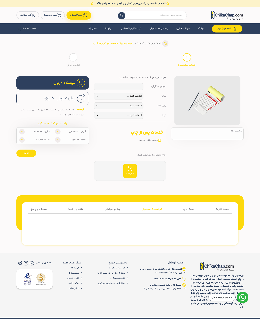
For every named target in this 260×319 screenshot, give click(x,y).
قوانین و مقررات (117, 268)
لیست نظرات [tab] (222, 209)
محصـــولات (74, 273)
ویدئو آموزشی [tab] (113, 209)
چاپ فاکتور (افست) (145, 43)
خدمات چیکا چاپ (227, 29)
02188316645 (27, 29)
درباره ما (108, 28)
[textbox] (152, 15)
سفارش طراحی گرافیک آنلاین (111, 273)
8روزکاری (130, 171)
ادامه (26, 153)
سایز (163, 96)
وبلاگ (200, 28)
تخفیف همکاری (117, 278)
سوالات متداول (183, 28)
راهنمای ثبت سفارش (158, 28)
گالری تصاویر (72, 278)
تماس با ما (92, 28)
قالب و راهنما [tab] (75, 209)
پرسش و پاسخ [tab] (39, 209)
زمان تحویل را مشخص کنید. (151, 155)
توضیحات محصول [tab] (152, 209)
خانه (159, 43)
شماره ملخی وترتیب (148, 140)
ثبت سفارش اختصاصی (131, 28)
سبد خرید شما (52, 15)
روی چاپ (161, 106)
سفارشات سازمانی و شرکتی (111, 283)
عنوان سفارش (158, 86)
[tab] (187, 59)
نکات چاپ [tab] (188, 209)
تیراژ (164, 115)
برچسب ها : (236, 131)
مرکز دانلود (73, 283)
